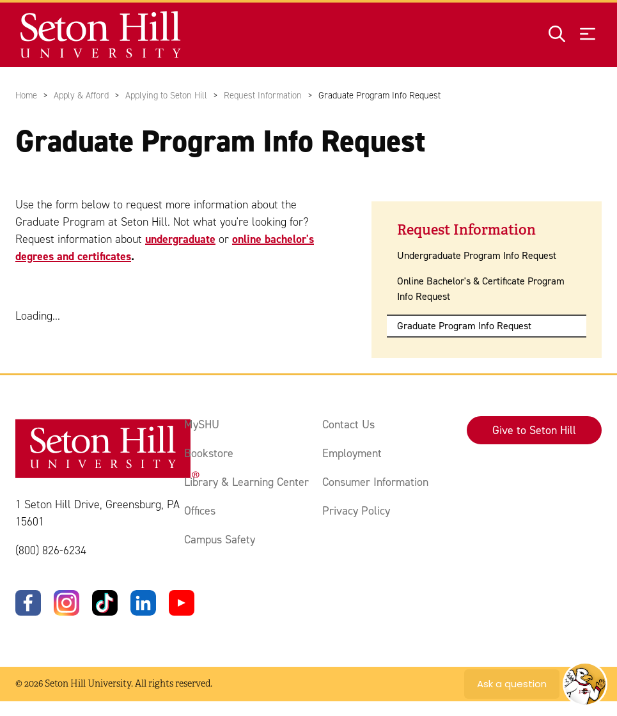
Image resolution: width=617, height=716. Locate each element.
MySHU (201, 424)
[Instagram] (66, 603)
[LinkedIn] (143, 603)
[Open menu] (588, 35)
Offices (199, 510)
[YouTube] (181, 603)
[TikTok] (105, 603)
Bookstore (208, 453)
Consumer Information (375, 482)
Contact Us (348, 424)
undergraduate (180, 239)
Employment (352, 453)
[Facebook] (28, 603)
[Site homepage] (101, 35)
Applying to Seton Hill (166, 95)
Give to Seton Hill (534, 430)
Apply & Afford (81, 95)
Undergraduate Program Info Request (476, 255)
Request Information (263, 95)
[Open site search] (557, 35)
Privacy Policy (356, 510)
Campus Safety (219, 539)
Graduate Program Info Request (464, 325)
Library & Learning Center (246, 482)
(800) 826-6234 (50, 550)
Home (26, 95)
